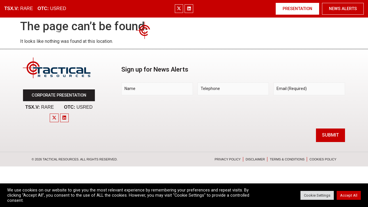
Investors (254, 32)
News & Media (294, 32)
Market (86, 32)
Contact (332, 32)
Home (31, 32)
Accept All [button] (348, 195)
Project (114, 32)
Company (58, 32)
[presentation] (165, 111)
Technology (218, 32)
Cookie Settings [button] (317, 195)
